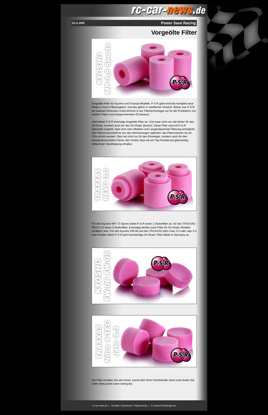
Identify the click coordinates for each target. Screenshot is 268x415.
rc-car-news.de (100, 405)
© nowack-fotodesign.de (163, 405)
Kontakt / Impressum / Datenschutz (129, 405)
